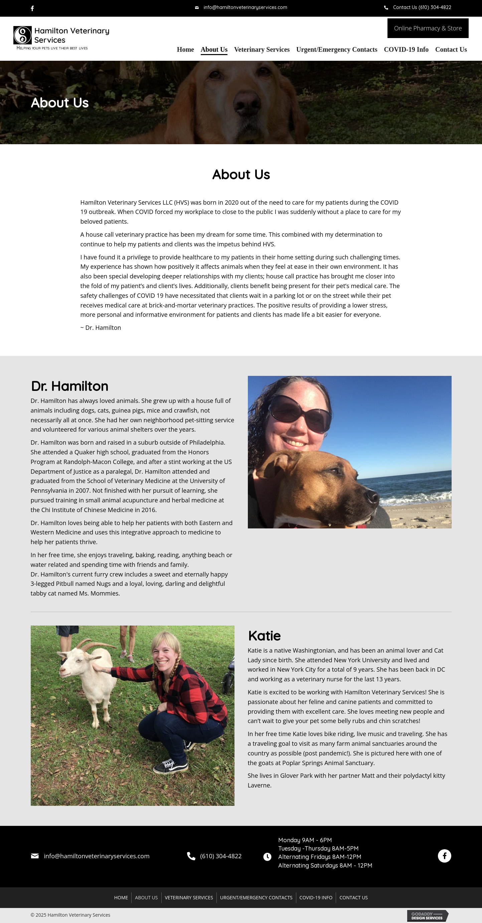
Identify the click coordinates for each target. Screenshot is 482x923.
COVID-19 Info (316, 897)
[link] (185, 49)
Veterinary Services (189, 897)
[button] (428, 28)
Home (121, 897)
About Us (146, 897)
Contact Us (353, 897)
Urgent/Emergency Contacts (256, 897)
